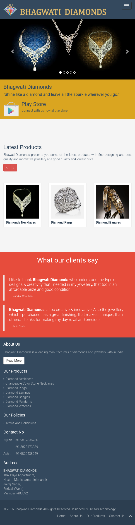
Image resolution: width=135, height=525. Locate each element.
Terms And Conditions (20, 423)
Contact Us (117, 516)
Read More (14, 360)
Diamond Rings (16, 388)
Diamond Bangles (17, 397)
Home (61, 516)
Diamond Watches (18, 406)
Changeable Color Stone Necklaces (29, 383)
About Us (76, 516)
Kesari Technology (103, 509)
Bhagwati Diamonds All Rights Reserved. (42, 509)
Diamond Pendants (18, 401)
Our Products (96, 516)
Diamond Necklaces (19, 379)
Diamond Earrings (17, 392)
